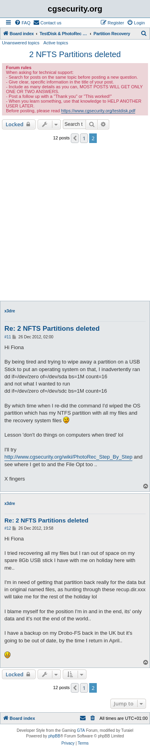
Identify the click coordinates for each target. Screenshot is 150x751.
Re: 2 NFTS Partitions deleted (52, 328)
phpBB (54, 736)
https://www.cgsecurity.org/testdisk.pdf (98, 110)
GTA (81, 730)
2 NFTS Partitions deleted (75, 54)
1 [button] (83, 138)
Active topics (56, 42)
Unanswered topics (21, 42)
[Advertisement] (75, 224)
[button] (75, 138)
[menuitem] (22, 23)
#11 (7, 337)
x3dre (9, 311)
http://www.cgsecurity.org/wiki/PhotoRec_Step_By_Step (68, 457)
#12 (7, 528)
